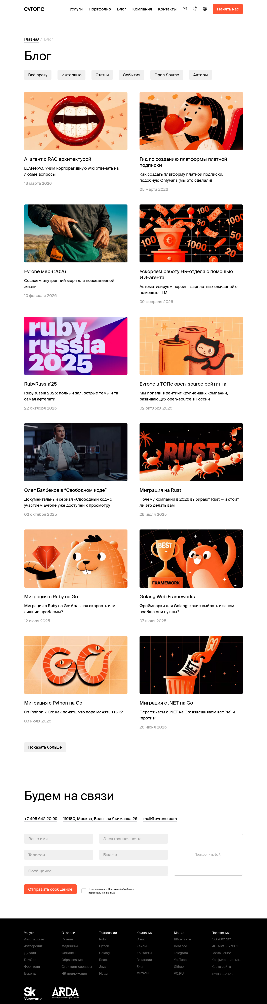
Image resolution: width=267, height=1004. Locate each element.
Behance (180, 946)
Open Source (166, 74)
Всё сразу (37, 74)
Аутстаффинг (34, 939)
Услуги (76, 9)
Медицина (70, 946)
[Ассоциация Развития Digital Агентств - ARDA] (65, 994)
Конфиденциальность (227, 960)
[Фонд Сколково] (37, 994)
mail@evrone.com (160, 818)
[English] (205, 12)
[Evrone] (34, 9)
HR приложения (74, 973)
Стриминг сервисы (77, 967)
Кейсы (142, 946)
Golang (104, 953)
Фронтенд (32, 967)
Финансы (69, 953)
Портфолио (100, 9)
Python (104, 946)
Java (102, 967)
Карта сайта (221, 967)
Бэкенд (30, 973)
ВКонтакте (182, 939)
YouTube (180, 960)
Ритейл (67, 939)
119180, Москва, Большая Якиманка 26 (100, 818)
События (131, 74)
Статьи (102, 74)
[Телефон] (195, 12)
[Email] (185, 12)
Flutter (104, 973)
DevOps (30, 960)
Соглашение (221, 953)
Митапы (143, 973)
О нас (141, 939)
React (103, 960)
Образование (72, 960)
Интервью (71, 74)
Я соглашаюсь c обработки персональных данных (111, 890)
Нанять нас (228, 9)
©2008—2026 (222, 974)
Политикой (114, 889)
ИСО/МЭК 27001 (225, 946)
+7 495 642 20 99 (40, 818)
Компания (142, 9)
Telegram (181, 953)
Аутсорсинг (33, 946)
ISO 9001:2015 (222, 939)
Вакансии (144, 960)
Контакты (167, 9)
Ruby (103, 939)
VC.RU (179, 973)
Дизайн (30, 953)
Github (179, 967)
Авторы (200, 74)
